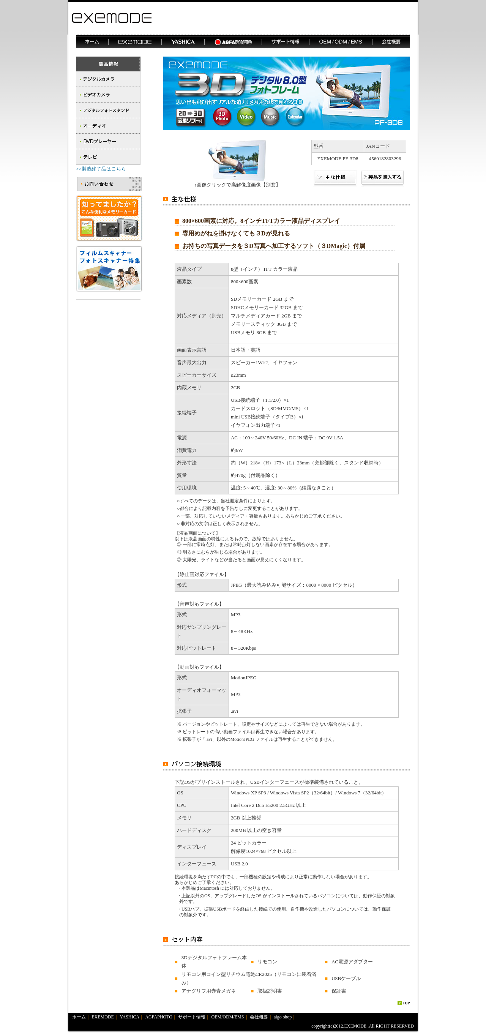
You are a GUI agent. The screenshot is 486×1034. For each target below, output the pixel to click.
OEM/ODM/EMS (227, 1017)
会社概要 (259, 1017)
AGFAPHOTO (158, 1017)
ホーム (79, 1017)
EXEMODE (103, 1017)
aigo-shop (283, 1017)
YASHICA (129, 1017)
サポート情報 (191, 1017)
